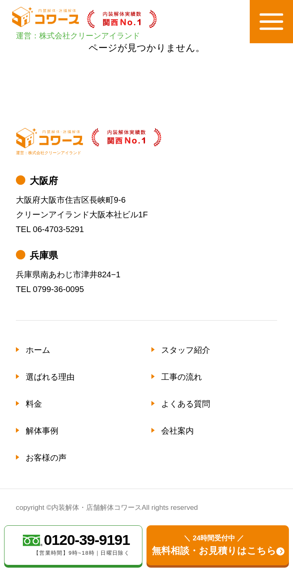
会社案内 (177, 430)
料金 (34, 403)
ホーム (38, 349)
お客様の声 (46, 457)
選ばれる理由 (50, 376)
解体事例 (42, 430)
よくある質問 (185, 403)
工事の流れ (181, 376)
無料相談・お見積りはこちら (214, 544)
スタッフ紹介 (185, 349)
